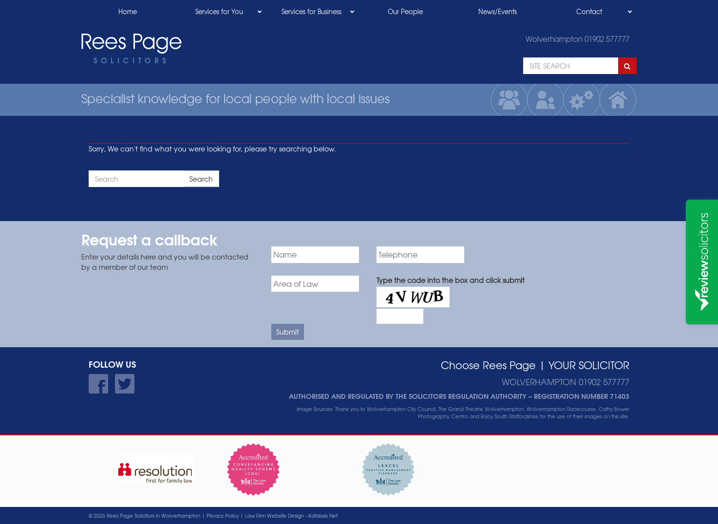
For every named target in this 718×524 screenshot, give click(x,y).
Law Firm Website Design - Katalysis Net (291, 515)
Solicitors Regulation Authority (468, 396)
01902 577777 (607, 39)
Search (201, 179)
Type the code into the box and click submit (451, 280)
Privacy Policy (223, 515)
